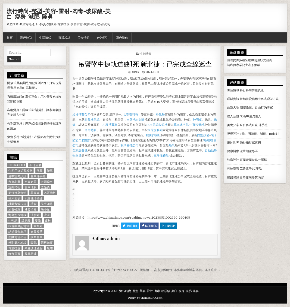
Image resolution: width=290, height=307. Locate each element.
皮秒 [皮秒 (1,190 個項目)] (48, 220)
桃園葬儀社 (153, 135)
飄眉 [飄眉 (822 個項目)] (50, 248)
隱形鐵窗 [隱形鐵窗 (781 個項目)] (47, 242)
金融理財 (103, 37)
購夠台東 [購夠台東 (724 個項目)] (37, 237)
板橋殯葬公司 (81, 114)
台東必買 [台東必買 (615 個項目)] (31, 181)
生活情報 (45, 37)
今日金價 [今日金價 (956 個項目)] (35, 165)
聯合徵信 (122, 37)
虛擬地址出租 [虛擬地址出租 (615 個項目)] (17, 237)
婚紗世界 (233, 142)
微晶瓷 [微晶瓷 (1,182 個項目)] (45, 187)
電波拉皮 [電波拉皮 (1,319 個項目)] (14, 248)
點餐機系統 (92, 119)
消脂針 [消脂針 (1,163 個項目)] (35, 215)
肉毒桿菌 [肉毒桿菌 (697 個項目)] (37, 231)
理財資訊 (233, 99)
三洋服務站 (161, 155)
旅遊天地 (233, 107)
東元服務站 (155, 130)
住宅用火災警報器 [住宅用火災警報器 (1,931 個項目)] (20, 170)
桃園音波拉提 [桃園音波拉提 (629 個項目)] (17, 204)
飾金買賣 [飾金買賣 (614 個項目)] (14, 253)
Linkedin (168, 226)
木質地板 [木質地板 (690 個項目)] (50, 192)
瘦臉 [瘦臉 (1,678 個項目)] (38, 220)
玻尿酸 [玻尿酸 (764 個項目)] (26, 220)
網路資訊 (233, 177)
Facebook (149, 226)
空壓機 (249, 60)
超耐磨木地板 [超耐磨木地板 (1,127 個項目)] (17, 242)
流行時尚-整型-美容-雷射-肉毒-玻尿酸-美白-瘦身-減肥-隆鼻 (58, 13)
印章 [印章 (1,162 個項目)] (50, 170)
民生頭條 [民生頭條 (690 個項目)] (47, 204)
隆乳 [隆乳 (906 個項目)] (34, 242)
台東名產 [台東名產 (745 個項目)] (14, 181)
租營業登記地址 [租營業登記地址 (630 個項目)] (18, 226)
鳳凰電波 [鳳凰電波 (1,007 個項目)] (31, 253)
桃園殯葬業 (110, 124)
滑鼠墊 (160, 114)
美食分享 (233, 125)
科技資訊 (233, 168)
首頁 (10, 37)
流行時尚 (26, 37)
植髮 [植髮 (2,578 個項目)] (34, 204)
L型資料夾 (131, 114)
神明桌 (197, 119)
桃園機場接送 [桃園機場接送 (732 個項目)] (34, 198)
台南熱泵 (90, 130)
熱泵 (172, 145)
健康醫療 (233, 151)
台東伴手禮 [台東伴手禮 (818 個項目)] (38, 176)
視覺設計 (233, 133)
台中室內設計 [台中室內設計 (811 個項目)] (17, 176)
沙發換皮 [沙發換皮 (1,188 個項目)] (31, 209)
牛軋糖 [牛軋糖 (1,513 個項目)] (12, 220)
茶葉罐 (255, 65)
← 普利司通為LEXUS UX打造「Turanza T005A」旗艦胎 (109, 270)
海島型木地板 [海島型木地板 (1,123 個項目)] (17, 215)
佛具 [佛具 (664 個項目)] (40, 170)
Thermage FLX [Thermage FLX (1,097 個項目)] (16, 165)
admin (135, 72)
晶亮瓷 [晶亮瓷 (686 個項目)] (35, 192)
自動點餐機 (79, 150)
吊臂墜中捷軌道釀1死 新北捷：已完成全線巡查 (145, 63)
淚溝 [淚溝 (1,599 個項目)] (47, 215)
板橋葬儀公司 (130, 145)
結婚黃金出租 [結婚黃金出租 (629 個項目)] (17, 231)
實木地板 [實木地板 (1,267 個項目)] (31, 187)
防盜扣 (86, 140)
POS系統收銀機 (157, 124)
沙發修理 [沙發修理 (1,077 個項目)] (14, 209)
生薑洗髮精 (196, 124)
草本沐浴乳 (181, 124)
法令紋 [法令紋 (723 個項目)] (45, 209)
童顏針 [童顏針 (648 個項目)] (38, 226)
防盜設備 (203, 135)
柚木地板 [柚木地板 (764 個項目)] (14, 198)
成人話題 (233, 116)
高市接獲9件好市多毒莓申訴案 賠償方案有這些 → (187, 270)
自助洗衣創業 (136, 119)
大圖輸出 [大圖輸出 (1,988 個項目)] (47, 181)
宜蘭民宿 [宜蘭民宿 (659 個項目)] (14, 187)
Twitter (130, 226)
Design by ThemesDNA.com (145, 297)
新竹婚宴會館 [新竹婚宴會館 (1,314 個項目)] (17, 192)
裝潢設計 (64, 37)
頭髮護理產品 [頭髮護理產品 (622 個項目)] (34, 248)
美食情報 (84, 37)
